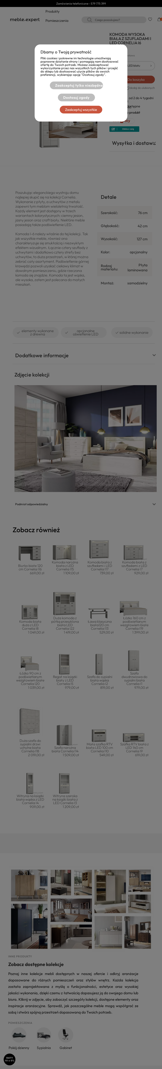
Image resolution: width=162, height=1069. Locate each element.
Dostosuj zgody (76, 97)
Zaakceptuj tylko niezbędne (79, 85)
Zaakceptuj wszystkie (81, 109)
